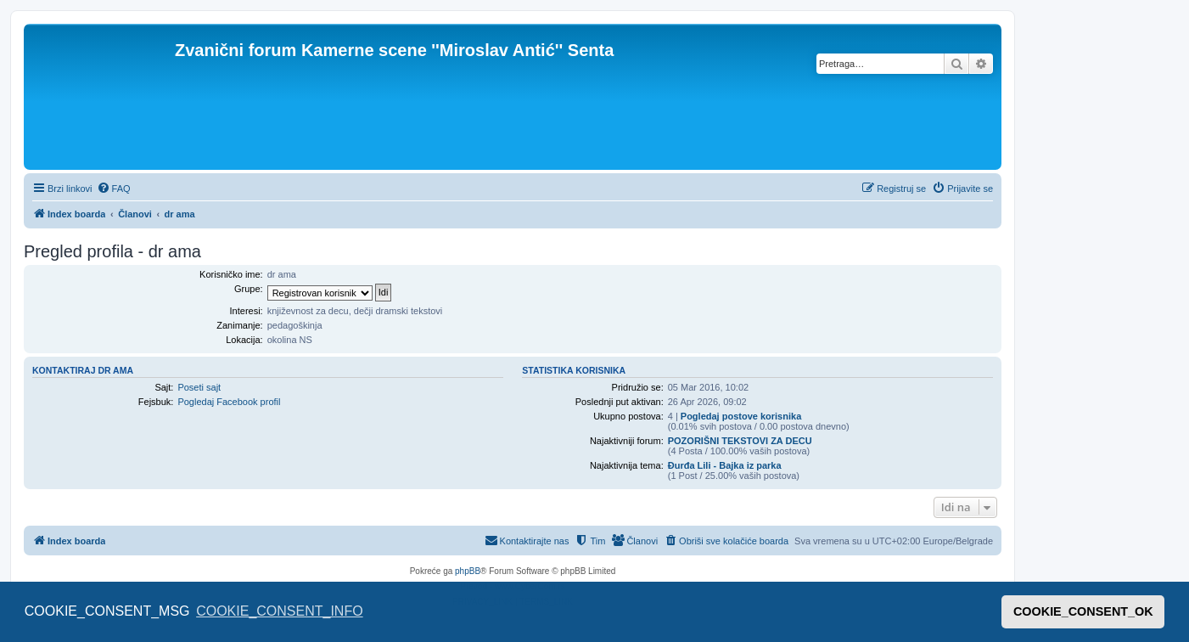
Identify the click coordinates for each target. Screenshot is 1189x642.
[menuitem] (114, 188)
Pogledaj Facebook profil (228, 402)
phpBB (467, 571)
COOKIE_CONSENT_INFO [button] (279, 611)
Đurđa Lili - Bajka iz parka (725, 465)
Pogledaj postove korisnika (741, 416)
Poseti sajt (199, 387)
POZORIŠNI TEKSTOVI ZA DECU (740, 441)
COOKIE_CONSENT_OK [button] (1083, 611)
